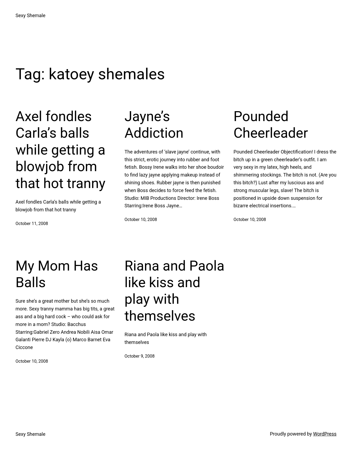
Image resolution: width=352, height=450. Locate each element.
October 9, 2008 (140, 356)
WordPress (324, 434)
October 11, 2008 (32, 223)
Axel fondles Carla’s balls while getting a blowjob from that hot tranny (60, 150)
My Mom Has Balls (57, 274)
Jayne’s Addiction (154, 124)
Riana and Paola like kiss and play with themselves (175, 291)
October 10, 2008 (141, 219)
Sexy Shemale (30, 15)
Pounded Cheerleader (271, 124)
